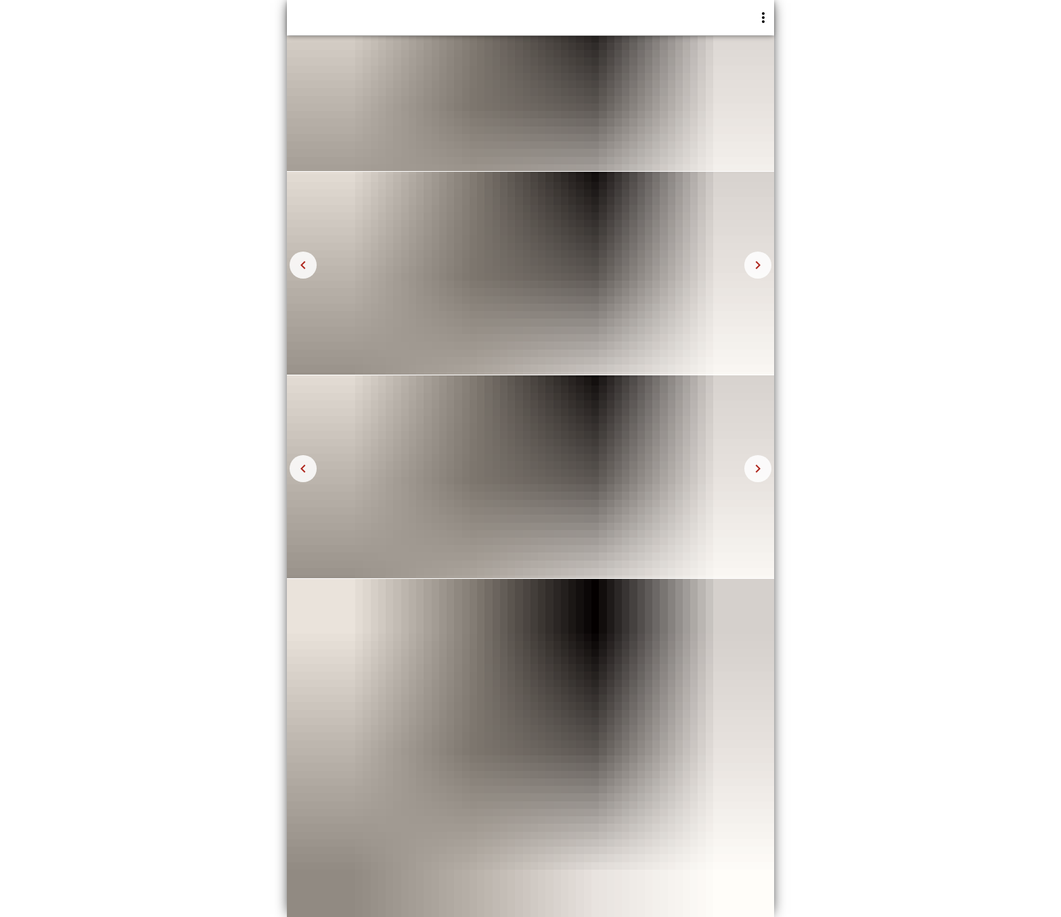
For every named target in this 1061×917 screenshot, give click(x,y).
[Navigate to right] (758, 265)
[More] (763, 17)
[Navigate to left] (303, 265)
